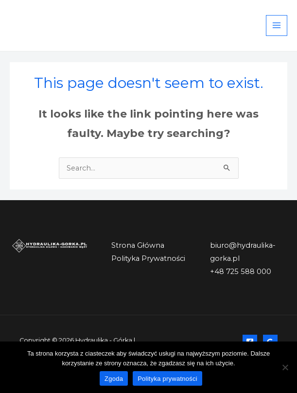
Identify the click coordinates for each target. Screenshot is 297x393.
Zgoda (114, 378)
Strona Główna (137, 245)
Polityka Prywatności (148, 258)
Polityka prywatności (167, 378)
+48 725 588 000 (240, 271)
